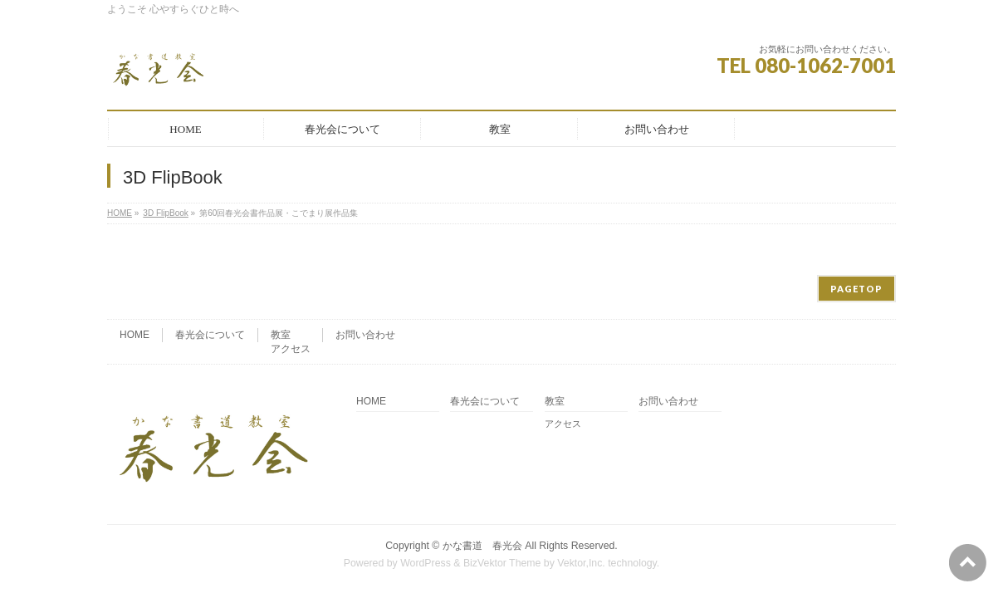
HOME (119, 213)
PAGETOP (856, 238)
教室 (281, 284)
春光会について (210, 284)
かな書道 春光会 (482, 495)
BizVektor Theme (502, 512)
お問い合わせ (365, 284)
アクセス (291, 298)
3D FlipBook (165, 213)
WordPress (425, 512)
